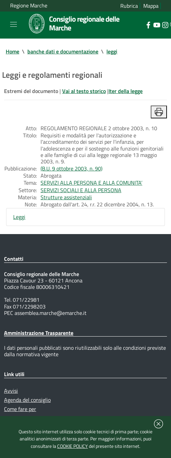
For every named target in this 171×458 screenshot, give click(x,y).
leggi (111, 51)
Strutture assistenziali (66, 197)
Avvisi (11, 391)
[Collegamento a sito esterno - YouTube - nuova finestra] (156, 24)
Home (12, 51)
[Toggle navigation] (13, 24)
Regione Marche (28, 5)
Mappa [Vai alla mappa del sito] (150, 6)
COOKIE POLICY (72, 446)
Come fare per (20, 409)
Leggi (19, 217)
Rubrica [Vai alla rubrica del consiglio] (129, 6)
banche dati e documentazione (62, 51)
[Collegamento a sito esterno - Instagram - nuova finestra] (165, 24)
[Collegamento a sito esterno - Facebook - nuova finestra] (148, 24)
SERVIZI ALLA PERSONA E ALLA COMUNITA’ (91, 183)
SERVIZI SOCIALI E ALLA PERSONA (81, 190)
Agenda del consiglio (27, 400)
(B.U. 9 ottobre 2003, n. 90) (71, 168)
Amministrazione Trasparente (38, 333)
